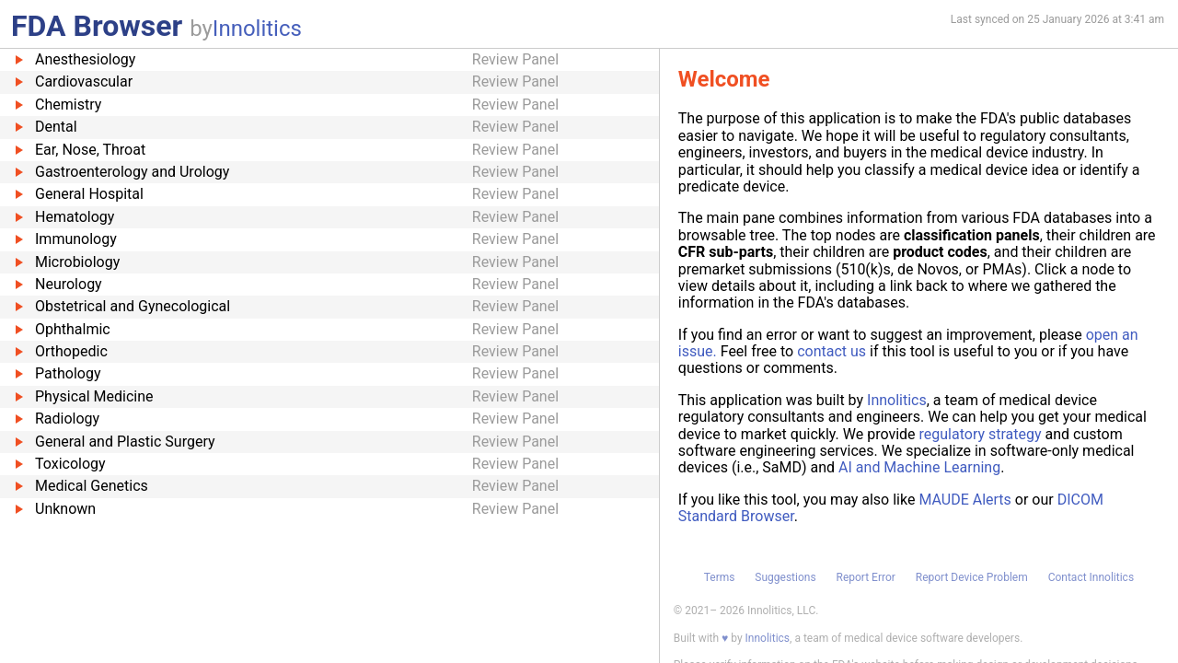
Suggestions (785, 577)
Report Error (865, 577)
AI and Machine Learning (919, 467)
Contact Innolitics (1091, 577)
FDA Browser (96, 25)
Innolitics (257, 28)
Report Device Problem (972, 577)
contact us (831, 351)
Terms (719, 577)
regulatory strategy (980, 434)
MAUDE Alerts (964, 499)
